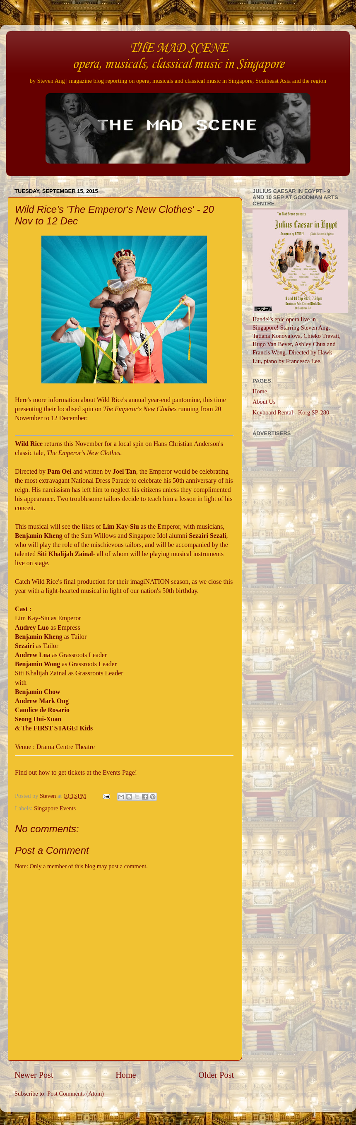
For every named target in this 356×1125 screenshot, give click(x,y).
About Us (264, 401)
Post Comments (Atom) (75, 1093)
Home (125, 1074)
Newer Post (33, 1074)
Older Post (216, 1074)
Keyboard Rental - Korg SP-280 (291, 412)
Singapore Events (55, 808)
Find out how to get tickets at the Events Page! (76, 772)
